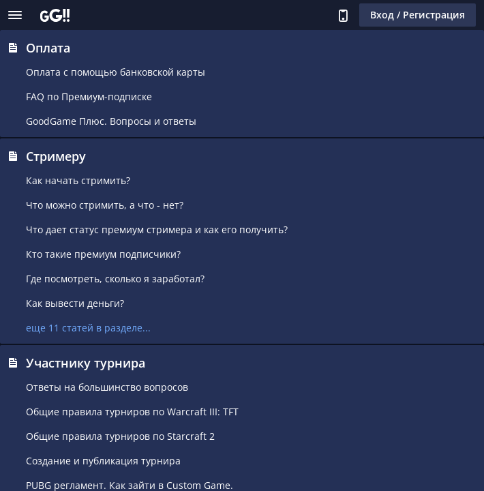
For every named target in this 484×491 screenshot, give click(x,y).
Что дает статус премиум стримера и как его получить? (157, 229)
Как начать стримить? (78, 180)
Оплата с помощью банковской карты (115, 71)
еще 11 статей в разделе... (88, 327)
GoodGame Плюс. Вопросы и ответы (111, 121)
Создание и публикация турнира (103, 460)
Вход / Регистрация (417, 14)
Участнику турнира (85, 363)
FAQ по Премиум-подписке (89, 96)
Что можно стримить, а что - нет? (104, 204)
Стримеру (56, 156)
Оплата (48, 48)
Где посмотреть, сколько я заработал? (115, 278)
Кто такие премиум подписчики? (103, 254)
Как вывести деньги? (75, 303)
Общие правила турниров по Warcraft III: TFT (132, 411)
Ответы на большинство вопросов (107, 387)
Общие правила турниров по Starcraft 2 (120, 436)
